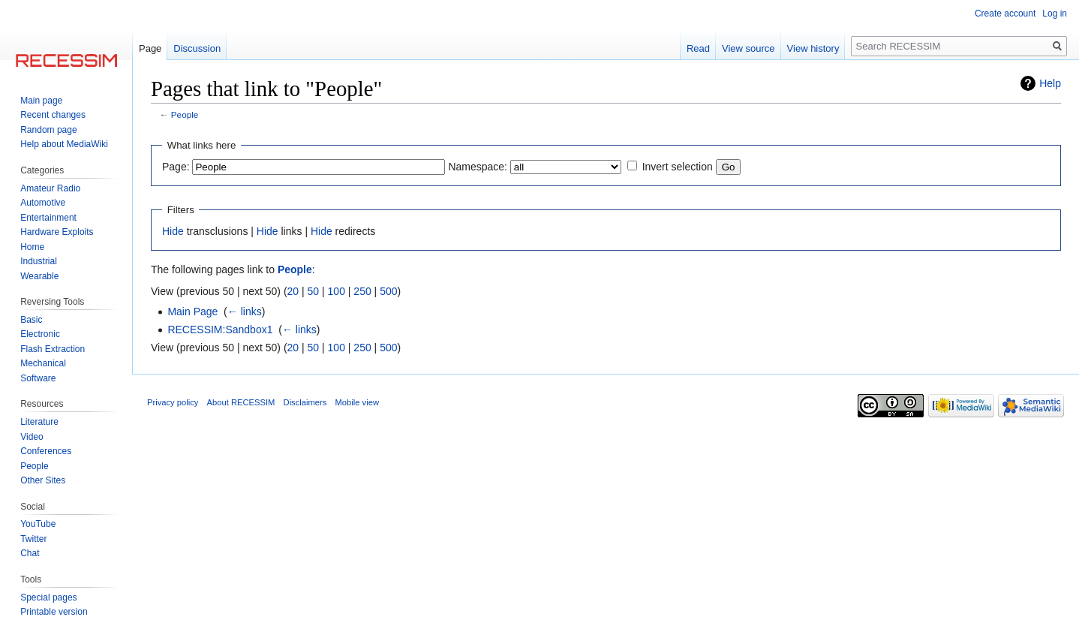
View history (813, 48)
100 (336, 291)
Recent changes (53, 115)
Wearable (39, 276)
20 (293, 291)
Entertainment (48, 217)
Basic (31, 320)
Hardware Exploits (56, 232)
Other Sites (42, 480)
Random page (48, 130)
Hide (173, 231)
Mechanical (43, 363)
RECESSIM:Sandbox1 (219, 330)
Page (150, 48)
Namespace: (477, 167)
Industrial (38, 261)
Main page (41, 100)
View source (748, 48)
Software (38, 378)
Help (1050, 83)
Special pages (48, 597)
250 (362, 291)
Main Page (192, 311)
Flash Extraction (52, 349)
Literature (39, 422)
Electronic (40, 334)
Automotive (42, 202)
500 (388, 291)
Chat (29, 553)
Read (698, 48)
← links (244, 311)
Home (32, 247)
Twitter (33, 539)
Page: (176, 167)
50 (314, 291)
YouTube (38, 524)
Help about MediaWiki (64, 144)
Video (31, 437)
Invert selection (677, 167)
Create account (1005, 13)
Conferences (45, 451)
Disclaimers (305, 402)
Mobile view (357, 402)
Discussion (197, 48)
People (185, 114)
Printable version (53, 611)
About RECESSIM (241, 402)
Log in (1054, 13)
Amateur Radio (50, 188)
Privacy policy (172, 402)
